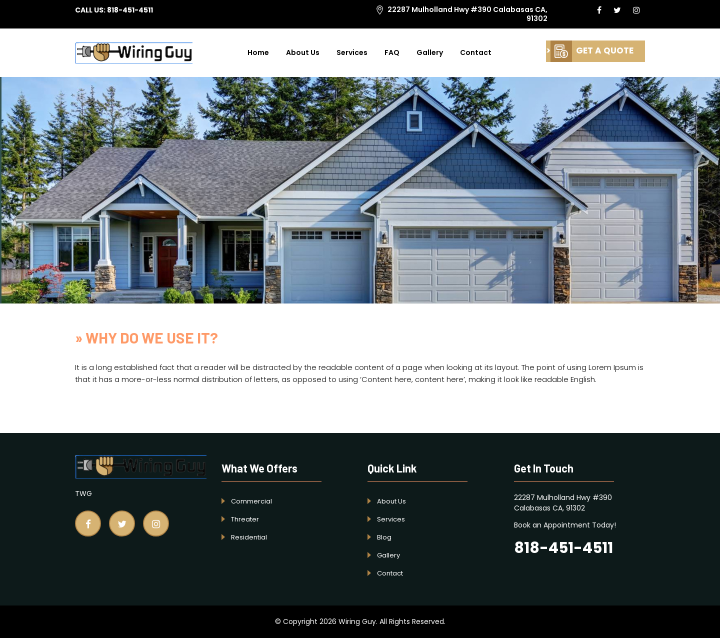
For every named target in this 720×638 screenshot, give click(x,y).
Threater (245, 519)
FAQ (392, 53)
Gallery (429, 53)
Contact (476, 53)
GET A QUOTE (592, 50)
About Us (303, 53)
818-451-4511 (130, 10)
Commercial (251, 501)
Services (352, 53)
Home (258, 53)
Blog (384, 537)
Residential (249, 537)
